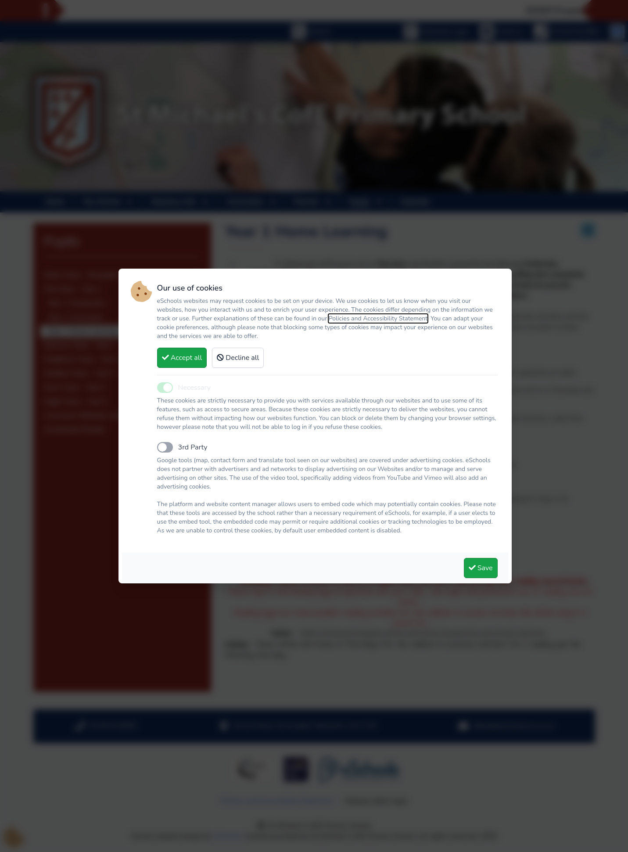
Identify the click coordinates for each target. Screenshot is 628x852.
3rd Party (193, 447)
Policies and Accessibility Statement (378, 318)
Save (481, 568)
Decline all (238, 358)
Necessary (194, 387)
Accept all (182, 358)
